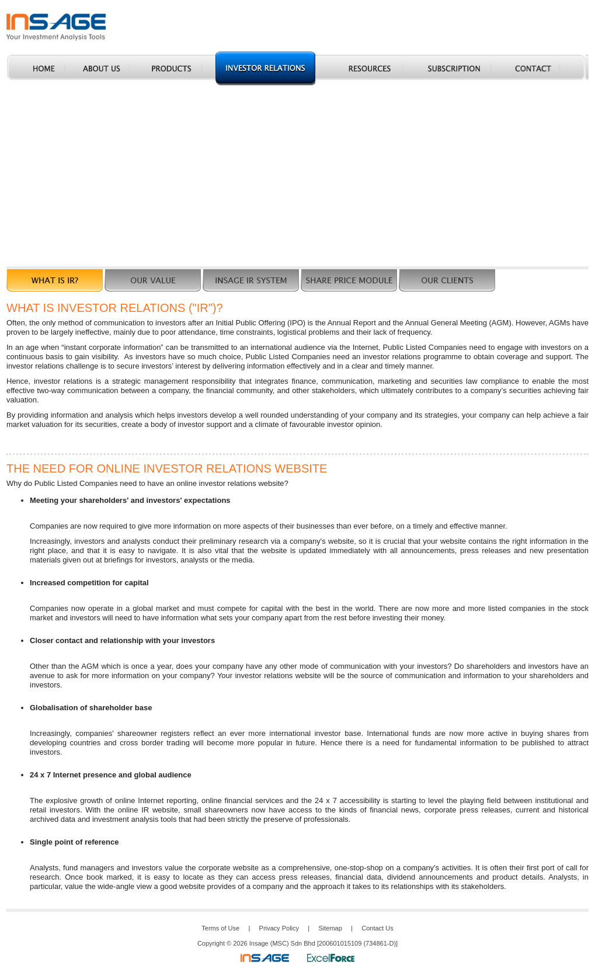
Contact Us (377, 928)
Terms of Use (220, 928)
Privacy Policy (279, 928)
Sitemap (330, 928)
